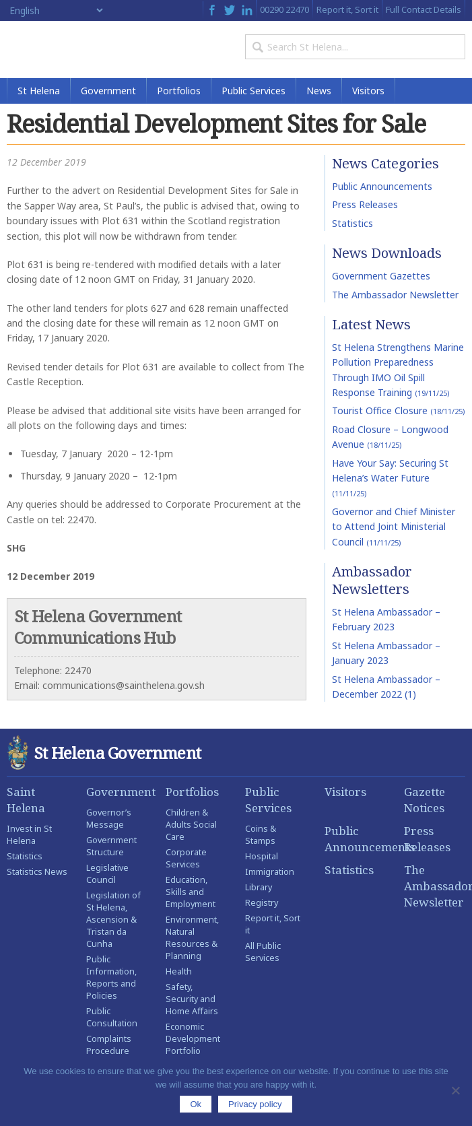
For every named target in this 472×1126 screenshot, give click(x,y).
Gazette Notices (424, 800)
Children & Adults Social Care (191, 824)
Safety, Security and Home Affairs (192, 999)
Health (179, 971)
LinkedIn (247, 10)
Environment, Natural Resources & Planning (192, 938)
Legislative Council (107, 874)
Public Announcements (382, 186)
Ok (195, 1104)
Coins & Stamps (260, 835)
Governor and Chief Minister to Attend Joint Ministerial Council (393, 526)
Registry (261, 902)
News (318, 90)
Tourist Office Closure (398, 411)
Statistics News (37, 871)
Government (108, 90)
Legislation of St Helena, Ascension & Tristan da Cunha (113, 920)
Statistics (352, 223)
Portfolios (179, 90)
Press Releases (365, 204)
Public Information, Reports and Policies (111, 977)
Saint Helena (26, 800)
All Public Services (263, 952)
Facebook (212, 10)
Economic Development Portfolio (193, 1039)
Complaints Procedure (108, 1045)
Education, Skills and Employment (190, 892)
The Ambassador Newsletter (395, 294)
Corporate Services (186, 858)
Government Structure (111, 846)
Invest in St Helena (29, 835)
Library (258, 887)
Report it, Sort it (347, 9)
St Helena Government (65, 49)
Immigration (269, 871)
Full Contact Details (423, 9)
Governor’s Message (108, 818)
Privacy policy (254, 1104)
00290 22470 (284, 9)
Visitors (368, 90)
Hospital (261, 856)
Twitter (229, 10)
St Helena (39, 90)
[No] (455, 1090)
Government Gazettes (381, 275)
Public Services (253, 90)
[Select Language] (56, 10)
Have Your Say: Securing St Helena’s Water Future (390, 478)
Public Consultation (111, 1017)
